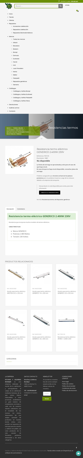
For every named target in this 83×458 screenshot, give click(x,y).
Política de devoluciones (69, 390)
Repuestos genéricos (20, 81)
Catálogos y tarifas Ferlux (21, 101)
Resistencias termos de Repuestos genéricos (56, 199)
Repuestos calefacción (20, 29)
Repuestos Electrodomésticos (22, 33)
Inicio (11, 14)
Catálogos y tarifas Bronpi (21, 91)
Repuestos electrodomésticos (18, 132)
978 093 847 (74, 1)
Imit (14, 65)
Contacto (12, 111)
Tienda (11, 17)
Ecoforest (16, 59)
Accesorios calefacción (20, 26)
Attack (15, 43)
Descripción (10, 209)
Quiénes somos (14, 108)
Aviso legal (65, 381)
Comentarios (21, 209)
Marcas (11, 36)
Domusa (16, 55)
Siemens (16, 85)
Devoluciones (13, 105)
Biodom (15, 49)
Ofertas (11, 20)
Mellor (15, 75)
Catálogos (12, 88)
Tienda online (18, 128)
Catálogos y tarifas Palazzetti (22, 98)
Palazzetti (16, 78)
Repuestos (12, 24)
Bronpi (15, 52)
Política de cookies (67, 384)
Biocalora (16, 46)
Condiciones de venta (68, 388)
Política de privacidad (68, 386)
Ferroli (15, 62)
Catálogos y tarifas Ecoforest (22, 94)
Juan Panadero (18, 68)
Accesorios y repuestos (15, 130)
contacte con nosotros (50, 192)
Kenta (15, 72)
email (25, 395)
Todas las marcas (19, 39)
